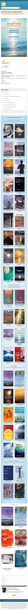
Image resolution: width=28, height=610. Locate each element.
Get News (3, 577)
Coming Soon (4, 582)
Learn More (14, 595)
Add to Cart (5, 63)
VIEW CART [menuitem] (25, 0)
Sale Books (3, 580)
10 (19, 597)
